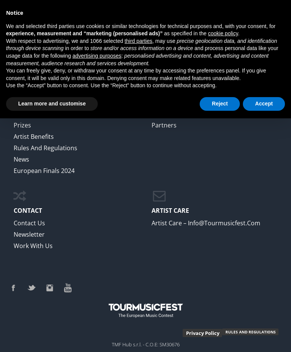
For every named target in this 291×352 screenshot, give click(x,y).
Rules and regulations (45, 148)
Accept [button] (264, 104)
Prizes (22, 125)
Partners (164, 125)
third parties (138, 41)
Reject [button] (220, 104)
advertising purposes (96, 56)
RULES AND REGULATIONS (250, 332)
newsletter (29, 234)
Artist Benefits (34, 136)
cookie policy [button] (223, 33)
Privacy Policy (202, 333)
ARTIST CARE (170, 210)
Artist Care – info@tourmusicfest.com (206, 223)
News (21, 159)
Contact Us (29, 223)
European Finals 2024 (44, 171)
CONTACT (28, 210)
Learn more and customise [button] (52, 104)
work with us (33, 246)
